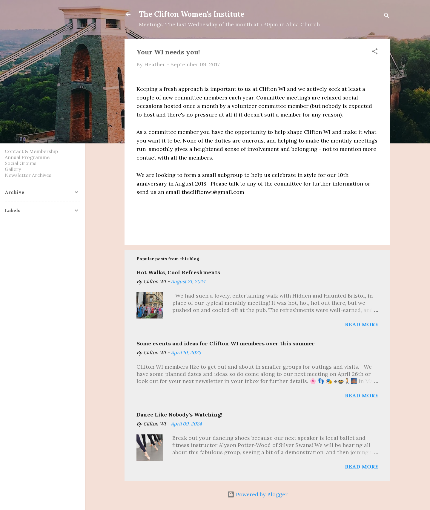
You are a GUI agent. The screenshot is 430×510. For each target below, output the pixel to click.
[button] (374, 52)
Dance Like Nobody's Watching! (179, 414)
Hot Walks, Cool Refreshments (178, 272)
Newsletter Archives (28, 175)
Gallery (13, 169)
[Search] (386, 16)
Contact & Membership (31, 151)
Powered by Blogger (257, 494)
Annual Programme (27, 157)
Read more (361, 324)
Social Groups (20, 163)
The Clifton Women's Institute (191, 14)
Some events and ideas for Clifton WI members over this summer (225, 343)
